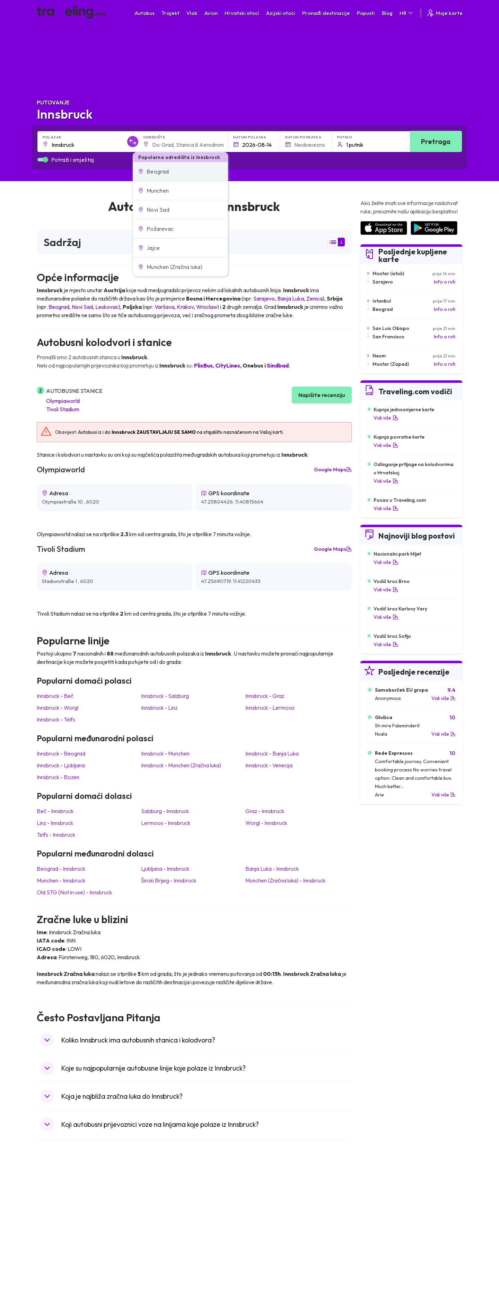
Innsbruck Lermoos (270, 707)
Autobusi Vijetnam (166, 1226)
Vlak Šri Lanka (268, 1219)
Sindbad (278, 365)
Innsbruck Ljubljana (61, 765)
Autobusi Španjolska (169, 1204)
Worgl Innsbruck (266, 822)
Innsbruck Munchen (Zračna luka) (181, 765)
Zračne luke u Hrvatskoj (385, 1197)
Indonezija (51, 1262)
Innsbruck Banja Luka (272, 753)
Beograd (59, 306)
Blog (387, 13)
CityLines (227, 365)
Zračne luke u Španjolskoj (387, 1204)
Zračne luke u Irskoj (380, 1233)
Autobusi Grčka (163, 1248)
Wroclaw (206, 306)
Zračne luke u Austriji (381, 1241)
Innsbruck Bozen (58, 777)
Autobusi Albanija (165, 1197)
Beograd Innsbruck (61, 868)
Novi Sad (82, 306)
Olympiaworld (63, 400)
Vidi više (386, 418)
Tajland (48, 1255)
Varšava (164, 306)
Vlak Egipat (265, 1204)
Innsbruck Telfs (56, 719)
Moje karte (444, 13)
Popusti (366, 13)
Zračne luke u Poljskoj (382, 1255)
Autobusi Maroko (165, 1211)
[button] (180, 171)
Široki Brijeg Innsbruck (168, 880)
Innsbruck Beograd (61, 753)
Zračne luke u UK (377, 1226)
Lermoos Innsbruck (165, 822)
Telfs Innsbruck (56, 834)
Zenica (314, 298)
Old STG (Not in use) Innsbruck (74, 892)
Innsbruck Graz (264, 695)
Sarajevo (264, 298)
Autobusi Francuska (168, 1255)
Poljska (48, 1248)
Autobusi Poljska (164, 1219)
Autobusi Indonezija (168, 1262)
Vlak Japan (265, 1197)
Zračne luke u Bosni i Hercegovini (395, 1262)
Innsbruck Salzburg (165, 695)
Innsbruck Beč (55, 695)
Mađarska (51, 1197)
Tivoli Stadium (62, 409)
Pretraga (435, 141)
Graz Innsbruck (264, 811)
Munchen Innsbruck (61, 880)
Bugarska (50, 1211)
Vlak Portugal (267, 1211)
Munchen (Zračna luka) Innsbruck (285, 880)
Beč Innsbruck (55, 811)
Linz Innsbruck (55, 822)
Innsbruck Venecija (268, 765)
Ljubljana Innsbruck (165, 868)
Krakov (185, 306)
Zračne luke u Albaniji (382, 1248)
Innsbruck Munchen (165, 753)
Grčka (47, 1219)
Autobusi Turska (164, 1241)
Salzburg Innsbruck (165, 811)
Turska (47, 1241)
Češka (47, 1233)
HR (407, 13)
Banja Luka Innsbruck (272, 868)
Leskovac (107, 306)
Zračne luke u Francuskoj (386, 1211)
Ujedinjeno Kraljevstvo (64, 1226)
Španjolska (52, 1204)
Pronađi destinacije (326, 13)
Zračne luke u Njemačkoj (385, 1219)
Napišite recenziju (321, 394)
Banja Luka (290, 298)
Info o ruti (444, 282)
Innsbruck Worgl (57, 707)
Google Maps (333, 469)
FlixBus (203, 365)
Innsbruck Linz (159, 707)
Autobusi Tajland (164, 1233)
